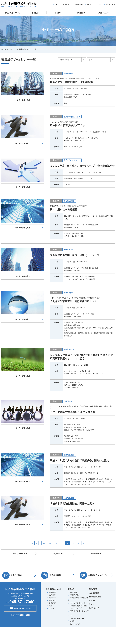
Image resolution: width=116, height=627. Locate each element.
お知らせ (66, 4)
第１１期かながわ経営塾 (64, 209)
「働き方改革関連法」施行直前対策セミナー (76, 301)
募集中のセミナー (77, 618)
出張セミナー (75, 621)
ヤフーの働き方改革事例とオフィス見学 (73, 412)
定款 (50, 606)
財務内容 (52, 603)
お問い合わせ (78, 4)
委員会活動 (58, 554)
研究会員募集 (96, 554)
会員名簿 (52, 600)
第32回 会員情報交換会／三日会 (68, 125)
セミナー (58, 13)
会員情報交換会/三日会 (79, 606)
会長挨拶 (52, 592)
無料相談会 (81, 13)
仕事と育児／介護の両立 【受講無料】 (73, 81)
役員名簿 (52, 598)
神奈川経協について (12, 13)
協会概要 (52, 595)
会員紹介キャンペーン (94, 575)
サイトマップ (110, 4)
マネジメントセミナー (78, 603)
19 (73, 543)
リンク (99, 4)
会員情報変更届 (95, 597)
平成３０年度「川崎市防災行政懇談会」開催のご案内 (81, 460)
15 (50, 543)
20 (79, 543)
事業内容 (35, 13)
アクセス (90, 4)
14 (44, 543)
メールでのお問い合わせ (20, 608)
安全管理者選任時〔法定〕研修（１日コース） (77, 255)
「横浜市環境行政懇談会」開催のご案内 (73, 503)
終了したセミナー (20, 554)
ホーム (56, 4)
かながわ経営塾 (76, 608)
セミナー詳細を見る (22, 100)
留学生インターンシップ (79, 611)
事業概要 (73, 592)
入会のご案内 (103, 13)
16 (56, 543)
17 (62, 543)
